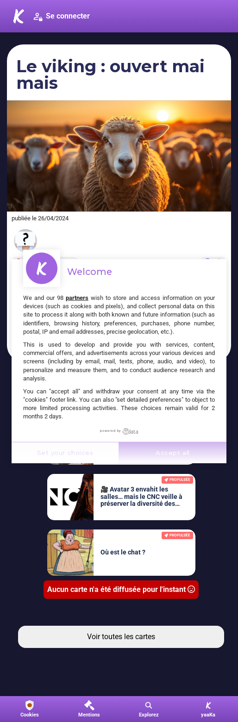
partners (77, 297)
